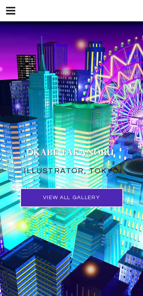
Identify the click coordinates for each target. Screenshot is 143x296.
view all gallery (71, 197)
